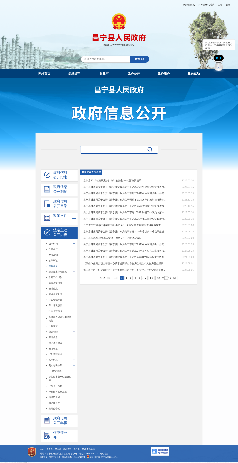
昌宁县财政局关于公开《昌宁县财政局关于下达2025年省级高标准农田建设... (124, 231)
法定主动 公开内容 (55, 233)
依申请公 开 (55, 436)
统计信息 (53, 288)
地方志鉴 (53, 348)
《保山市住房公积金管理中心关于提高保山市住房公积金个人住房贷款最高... (124, 263)
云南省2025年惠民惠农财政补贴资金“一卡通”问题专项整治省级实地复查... (123, 225)
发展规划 (53, 255)
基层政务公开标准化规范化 (60, 318)
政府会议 (53, 249)
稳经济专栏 (54, 397)
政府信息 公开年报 (55, 421)
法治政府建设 (55, 343)
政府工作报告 (55, 277)
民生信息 (53, 359)
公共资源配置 (55, 299)
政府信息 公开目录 (55, 204)
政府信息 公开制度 (55, 190)
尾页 (158, 278)
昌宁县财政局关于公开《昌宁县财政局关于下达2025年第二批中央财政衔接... (124, 219)
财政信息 (53, 266)
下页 (151, 278)
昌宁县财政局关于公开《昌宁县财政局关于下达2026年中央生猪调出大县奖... (124, 193)
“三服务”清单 (55, 371)
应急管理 (53, 331)
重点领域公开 (55, 294)
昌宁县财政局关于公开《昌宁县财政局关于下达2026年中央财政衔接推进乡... (124, 187)
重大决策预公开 (57, 283)
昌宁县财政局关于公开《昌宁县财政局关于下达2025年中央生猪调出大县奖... (124, 244)
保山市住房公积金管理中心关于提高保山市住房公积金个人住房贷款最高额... (124, 270)
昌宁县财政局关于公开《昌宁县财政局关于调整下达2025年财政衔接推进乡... (124, 199)
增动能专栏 (54, 403)
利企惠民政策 (55, 365)
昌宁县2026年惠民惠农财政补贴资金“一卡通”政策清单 (112, 180)
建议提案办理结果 (58, 271)
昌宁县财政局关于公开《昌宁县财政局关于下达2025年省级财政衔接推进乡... (124, 206)
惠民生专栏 (54, 408)
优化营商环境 (55, 354)
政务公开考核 (55, 386)
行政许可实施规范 (58, 391)
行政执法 (53, 326)
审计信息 (53, 337)
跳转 (174, 278)
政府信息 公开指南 (55, 175)
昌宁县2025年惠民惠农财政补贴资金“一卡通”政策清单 (112, 238)
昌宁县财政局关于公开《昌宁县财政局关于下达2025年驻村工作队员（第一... (124, 212)
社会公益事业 (55, 311)
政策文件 (55, 219)
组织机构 (53, 243)
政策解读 (53, 260)
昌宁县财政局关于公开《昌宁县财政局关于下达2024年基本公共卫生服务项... (124, 250)
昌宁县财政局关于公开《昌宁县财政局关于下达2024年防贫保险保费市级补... (124, 257)
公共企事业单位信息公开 (60, 378)
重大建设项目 (55, 305)
